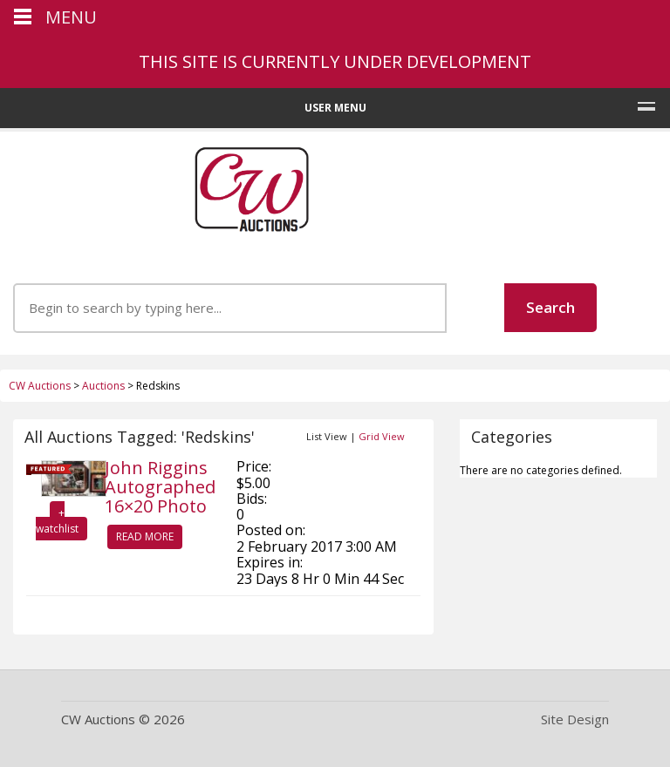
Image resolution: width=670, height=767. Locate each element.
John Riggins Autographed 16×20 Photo (160, 487)
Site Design (575, 719)
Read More (145, 536)
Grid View (382, 436)
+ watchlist (57, 521)
